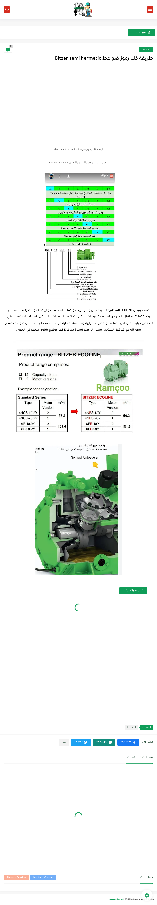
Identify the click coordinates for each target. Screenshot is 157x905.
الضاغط (145, 49)
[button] (128, 742)
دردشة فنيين (116, 899)
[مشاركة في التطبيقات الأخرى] (64, 742)
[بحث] (7, 9)
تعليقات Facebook (43, 877)
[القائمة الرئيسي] (150, 9)
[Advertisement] (78, 111)
